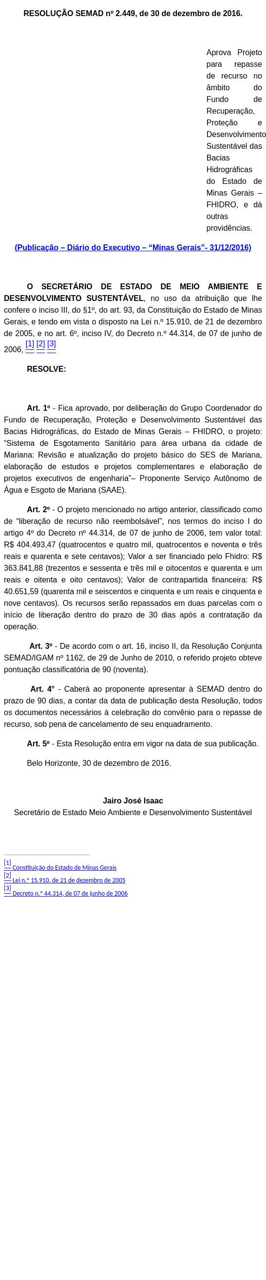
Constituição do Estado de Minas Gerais (60, 867)
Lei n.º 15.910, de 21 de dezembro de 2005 (64, 880)
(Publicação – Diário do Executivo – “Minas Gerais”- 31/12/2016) (133, 247)
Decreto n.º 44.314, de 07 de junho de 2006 (66, 893)
